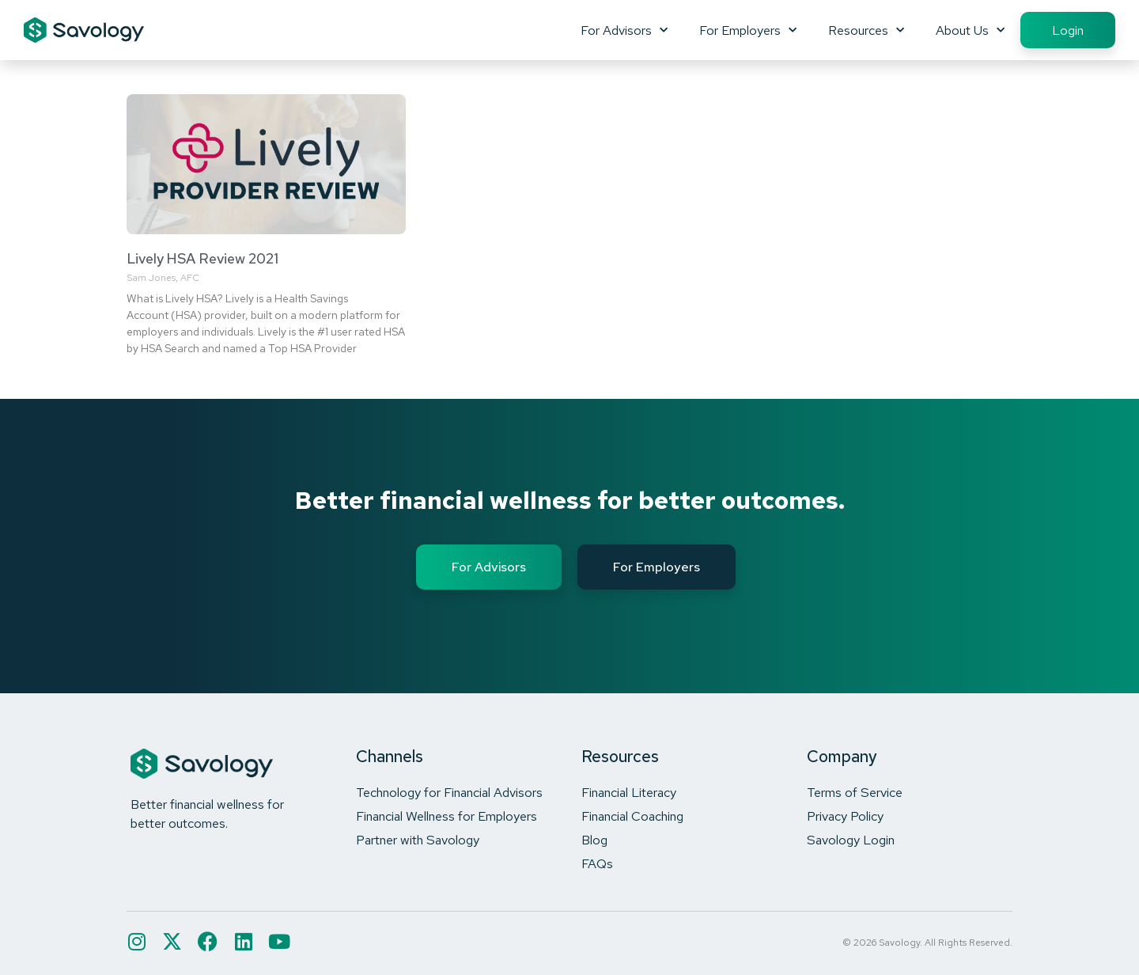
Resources (866, 30)
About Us (970, 30)
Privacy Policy (845, 816)
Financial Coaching (632, 816)
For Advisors (624, 30)
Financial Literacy (628, 792)
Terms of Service (854, 792)
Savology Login (851, 839)
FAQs (597, 863)
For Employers (748, 30)
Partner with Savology (417, 839)
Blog (594, 839)
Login (1068, 30)
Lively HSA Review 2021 (202, 258)
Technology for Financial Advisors (449, 792)
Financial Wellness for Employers (446, 816)
